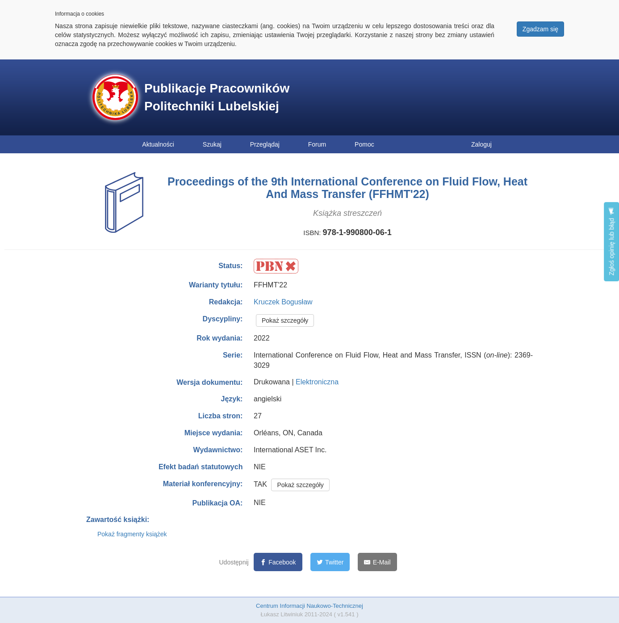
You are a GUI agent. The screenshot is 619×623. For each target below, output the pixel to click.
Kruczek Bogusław (283, 302)
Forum (317, 144)
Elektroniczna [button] (317, 382)
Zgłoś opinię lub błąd (611, 241)
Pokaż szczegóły (285, 320)
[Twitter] (330, 562)
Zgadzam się (540, 29)
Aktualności (158, 144)
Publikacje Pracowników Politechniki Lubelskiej (216, 97)
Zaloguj (481, 144)
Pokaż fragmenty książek (132, 534)
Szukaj (212, 144)
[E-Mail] (377, 562)
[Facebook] (278, 562)
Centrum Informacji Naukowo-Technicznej (309, 605)
